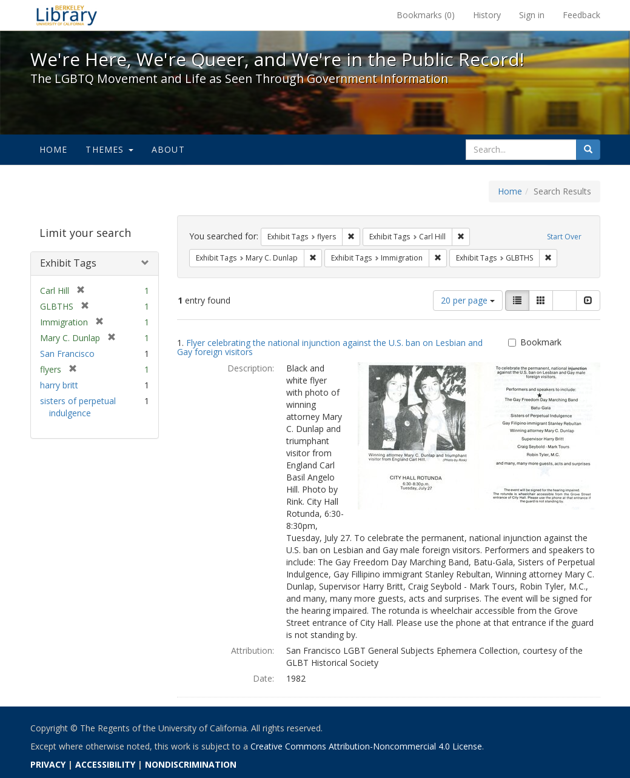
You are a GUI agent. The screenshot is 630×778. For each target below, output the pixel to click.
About (168, 149)
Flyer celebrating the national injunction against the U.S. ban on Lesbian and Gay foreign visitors (330, 347)
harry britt (59, 385)
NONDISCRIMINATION (190, 764)
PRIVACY (47, 764)
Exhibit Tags (68, 263)
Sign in (532, 15)
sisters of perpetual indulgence (78, 407)
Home (53, 149)
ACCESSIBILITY (105, 764)
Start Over (564, 236)
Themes (109, 149)
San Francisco (67, 353)
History (487, 15)
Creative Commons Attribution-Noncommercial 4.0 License (366, 746)
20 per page (468, 300)
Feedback (581, 15)
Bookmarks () (426, 15)
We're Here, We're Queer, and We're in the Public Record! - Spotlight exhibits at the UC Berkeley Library (66, 15)
